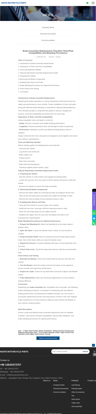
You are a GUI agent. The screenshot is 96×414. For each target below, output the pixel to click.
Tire (72, 396)
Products (74, 381)
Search (85, 351)
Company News (48, 30)
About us (46, 381)
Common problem (48, 43)
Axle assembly (76, 406)
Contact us (92, 381)
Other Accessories (77, 392)
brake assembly (36, 287)
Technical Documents (48, 36)
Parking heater (76, 388)
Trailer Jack (75, 403)
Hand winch (75, 399)
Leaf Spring (75, 385)
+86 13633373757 (10, 364)
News (55, 381)
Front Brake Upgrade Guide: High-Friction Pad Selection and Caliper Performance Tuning (46, 333)
